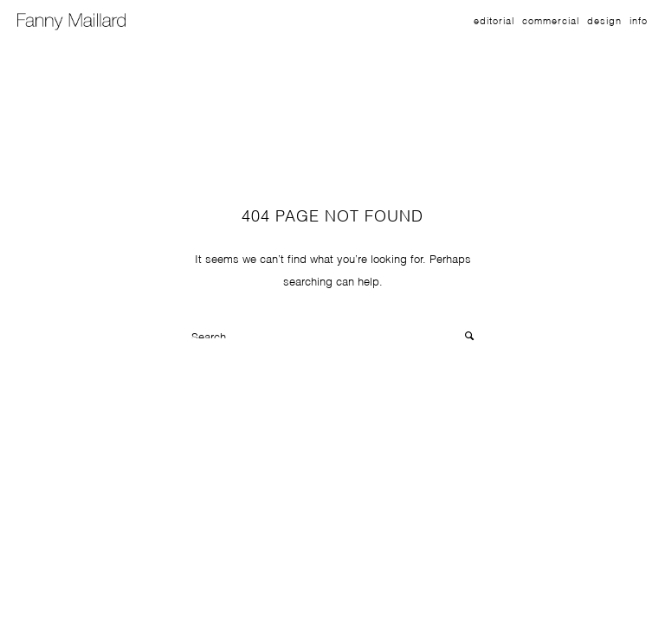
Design (604, 19)
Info (638, 19)
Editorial (494, 19)
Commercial (550, 19)
